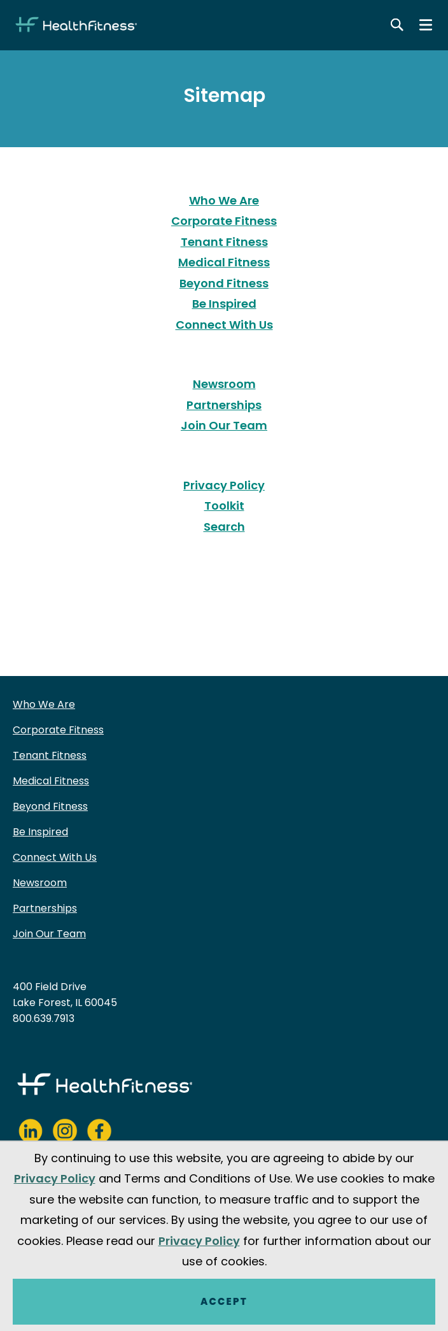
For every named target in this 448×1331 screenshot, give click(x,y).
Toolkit (224, 506)
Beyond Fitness (224, 283)
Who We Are (224, 200)
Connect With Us (224, 325)
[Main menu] (425, 24)
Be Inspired (224, 304)
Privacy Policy (224, 485)
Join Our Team (224, 425)
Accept (224, 1301)
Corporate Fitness (224, 221)
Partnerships (224, 405)
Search (224, 527)
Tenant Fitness (224, 242)
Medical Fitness (224, 262)
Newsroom (224, 384)
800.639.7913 (43, 1018)
